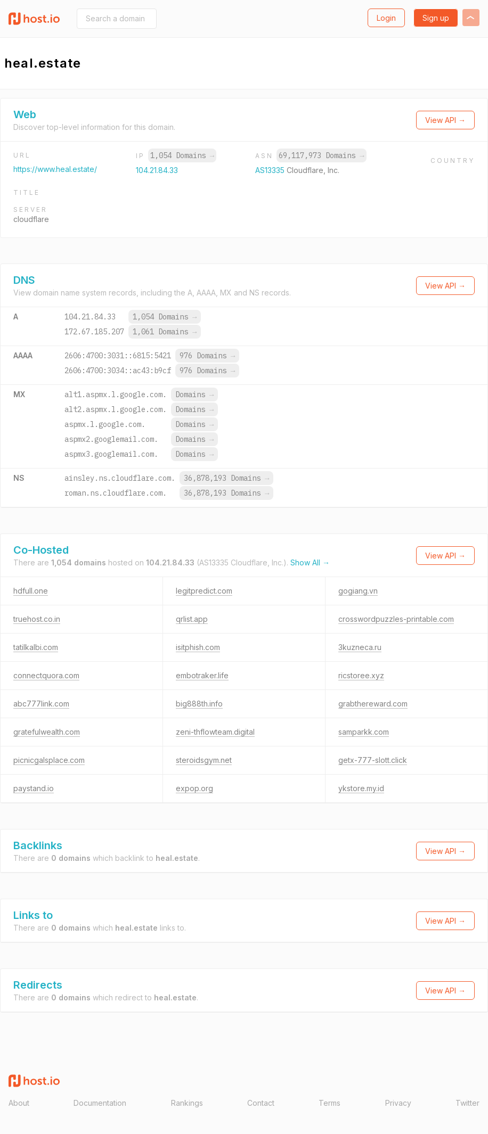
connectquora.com (46, 675)
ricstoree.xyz (361, 675)
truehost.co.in (36, 618)
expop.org (194, 788)
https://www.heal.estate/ (55, 169)
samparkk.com (363, 731)
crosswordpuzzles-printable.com (396, 618)
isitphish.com (198, 647)
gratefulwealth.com (46, 731)
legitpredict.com (204, 590)
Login (386, 17)
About (19, 1102)
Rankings (187, 1102)
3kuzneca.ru (359, 647)
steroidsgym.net (204, 760)
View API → (445, 120)
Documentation (100, 1102)
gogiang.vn (358, 590)
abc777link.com (41, 703)
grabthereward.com (373, 703)
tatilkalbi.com (35, 647)
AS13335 (271, 170)
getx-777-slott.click (372, 760)
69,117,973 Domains (321, 155)
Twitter (467, 1102)
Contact (260, 1102)
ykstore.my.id (361, 788)
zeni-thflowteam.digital (215, 731)
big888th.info (199, 703)
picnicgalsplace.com (49, 760)
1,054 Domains (182, 155)
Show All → (310, 562)
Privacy (398, 1102)
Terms (329, 1102)
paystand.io (33, 788)
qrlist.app (192, 618)
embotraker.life (202, 675)
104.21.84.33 (157, 170)
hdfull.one (30, 590)
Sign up (435, 17)
